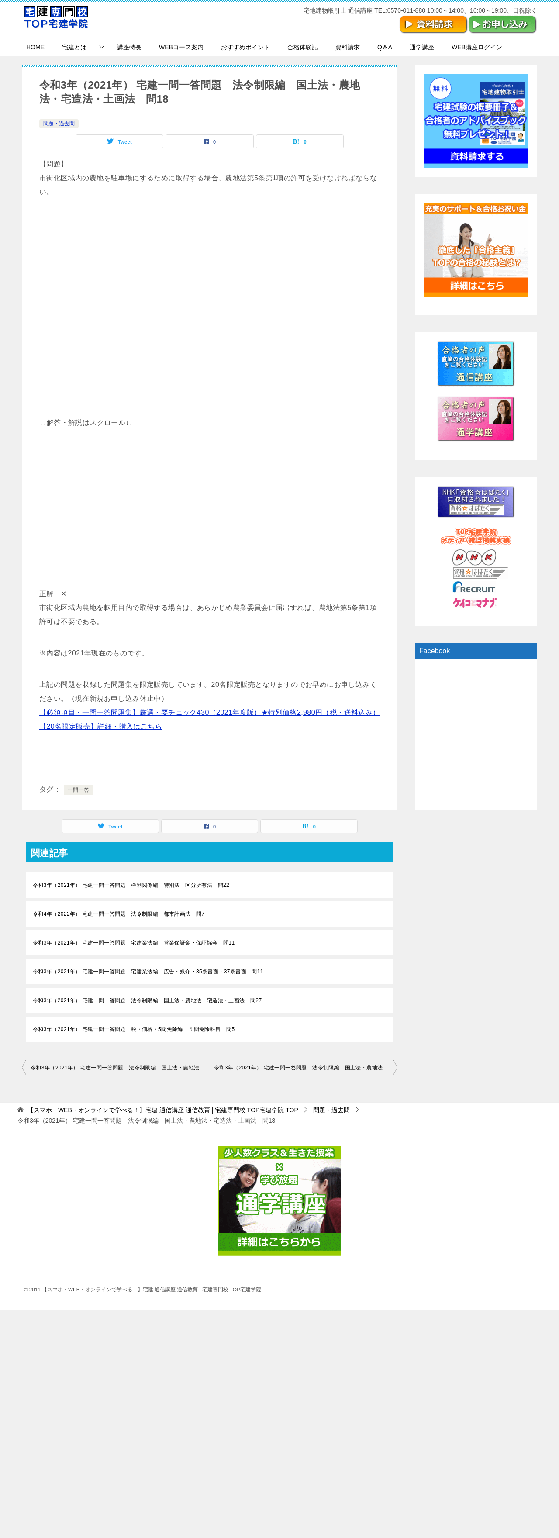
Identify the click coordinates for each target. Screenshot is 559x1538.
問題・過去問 (59, 124)
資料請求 (347, 47)
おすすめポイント (245, 47)
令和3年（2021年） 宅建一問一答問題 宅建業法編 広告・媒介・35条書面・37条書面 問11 (148, 972)
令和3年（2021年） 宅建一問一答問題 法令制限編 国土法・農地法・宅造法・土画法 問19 (305, 1068)
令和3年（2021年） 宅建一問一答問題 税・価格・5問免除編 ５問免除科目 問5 (134, 1029)
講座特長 (129, 47)
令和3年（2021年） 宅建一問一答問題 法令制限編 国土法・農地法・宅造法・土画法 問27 (147, 1000)
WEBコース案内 (181, 47)
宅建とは (74, 47)
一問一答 (79, 790)
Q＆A (384, 47)
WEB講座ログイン (477, 47)
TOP (163, 1110)
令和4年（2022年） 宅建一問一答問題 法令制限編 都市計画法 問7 (118, 914)
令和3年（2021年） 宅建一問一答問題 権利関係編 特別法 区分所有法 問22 (131, 885)
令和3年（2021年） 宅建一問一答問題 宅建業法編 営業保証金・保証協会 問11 (134, 943)
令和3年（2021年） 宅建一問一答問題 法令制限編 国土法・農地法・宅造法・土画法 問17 (120, 1068)
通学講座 (422, 47)
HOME (35, 47)
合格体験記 (302, 47)
